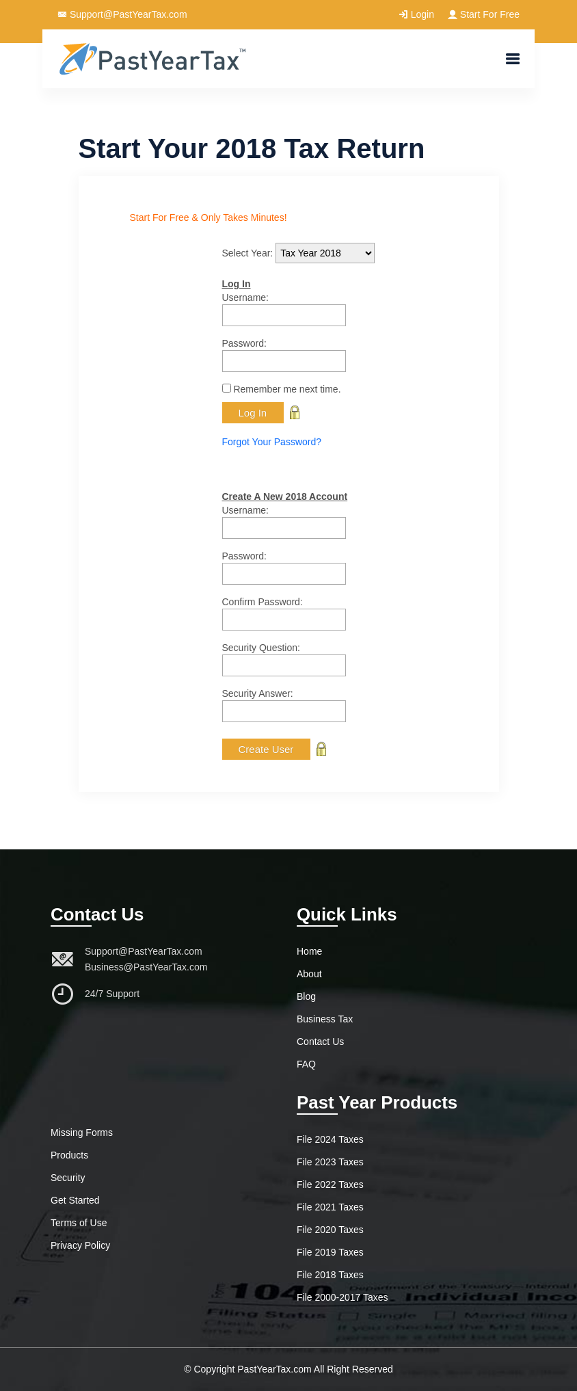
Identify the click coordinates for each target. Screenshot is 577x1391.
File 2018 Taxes (330, 1274)
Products (69, 1155)
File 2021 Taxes (330, 1207)
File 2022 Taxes (330, 1184)
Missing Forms (82, 1132)
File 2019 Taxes (330, 1252)
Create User (266, 749)
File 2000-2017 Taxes (342, 1297)
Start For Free (484, 14)
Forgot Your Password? (272, 441)
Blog (306, 996)
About (309, 973)
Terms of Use (79, 1222)
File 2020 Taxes (330, 1229)
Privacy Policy (80, 1245)
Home (309, 951)
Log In (253, 413)
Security (68, 1177)
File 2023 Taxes (330, 1161)
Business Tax (325, 1019)
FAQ (306, 1064)
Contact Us (320, 1041)
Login (416, 14)
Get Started (75, 1200)
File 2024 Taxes (330, 1139)
